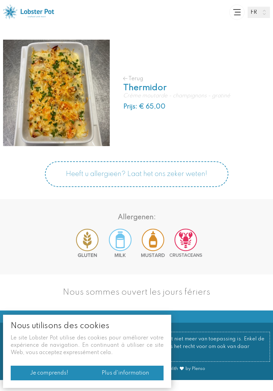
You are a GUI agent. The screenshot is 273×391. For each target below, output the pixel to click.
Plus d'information (127, 373)
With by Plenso (186, 380)
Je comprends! (47, 373)
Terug (133, 89)
